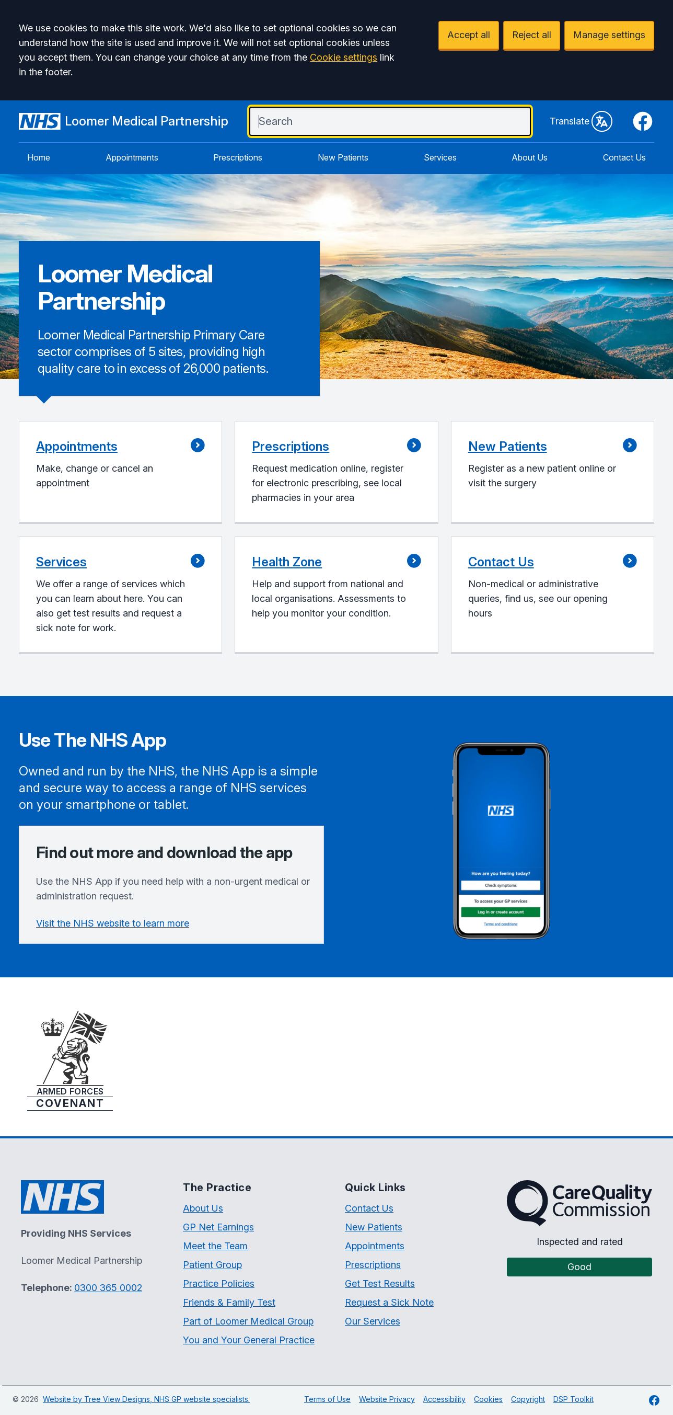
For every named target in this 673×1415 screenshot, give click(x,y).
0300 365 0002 (108, 1287)
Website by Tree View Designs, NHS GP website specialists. (146, 1399)
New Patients (343, 157)
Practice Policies (218, 1283)
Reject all (531, 34)
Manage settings (609, 34)
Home (38, 157)
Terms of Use (327, 1399)
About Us (530, 157)
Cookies (488, 1399)
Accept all (468, 34)
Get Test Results (380, 1283)
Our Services (372, 1321)
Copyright (528, 1399)
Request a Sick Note (389, 1302)
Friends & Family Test (229, 1302)
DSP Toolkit (573, 1399)
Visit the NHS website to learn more (112, 923)
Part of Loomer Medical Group (248, 1321)
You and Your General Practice (249, 1339)
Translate (581, 121)
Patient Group (212, 1264)
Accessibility (444, 1399)
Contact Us (624, 157)
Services (440, 157)
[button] (120, 472)
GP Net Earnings (218, 1227)
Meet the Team (215, 1245)
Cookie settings (343, 57)
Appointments (132, 157)
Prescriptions (237, 157)
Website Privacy (387, 1399)
